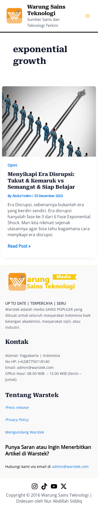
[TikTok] (44, 486)
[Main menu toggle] (87, 16)
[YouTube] (54, 486)
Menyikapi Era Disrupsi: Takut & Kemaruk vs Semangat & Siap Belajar (41, 180)
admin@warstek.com (70, 466)
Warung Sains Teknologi (46, 10)
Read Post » (19, 246)
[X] (63, 486)
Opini (12, 165)
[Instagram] (34, 486)
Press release (16, 407)
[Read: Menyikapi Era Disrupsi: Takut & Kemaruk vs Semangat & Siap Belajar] (49, 121)
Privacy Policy (16, 419)
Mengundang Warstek (24, 432)
